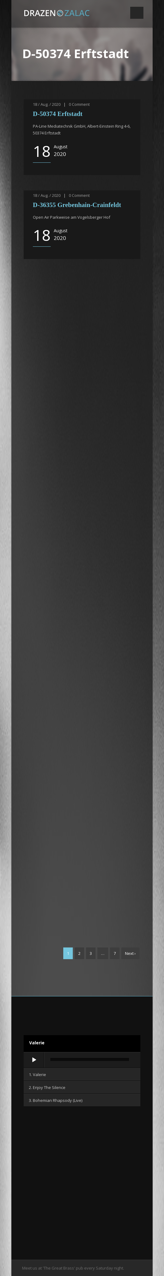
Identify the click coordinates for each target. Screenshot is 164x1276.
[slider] (89, 1059)
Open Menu (136, 13)
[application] (82, 1060)
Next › (130, 953)
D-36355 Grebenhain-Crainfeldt (77, 205)
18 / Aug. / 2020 (47, 104)
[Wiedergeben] (34, 1060)
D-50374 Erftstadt (58, 114)
